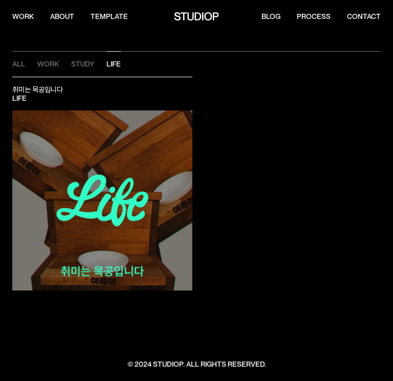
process (314, 16)
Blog (270, 16)
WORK (23, 16)
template (109, 16)
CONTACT (364, 16)
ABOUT (62, 16)
